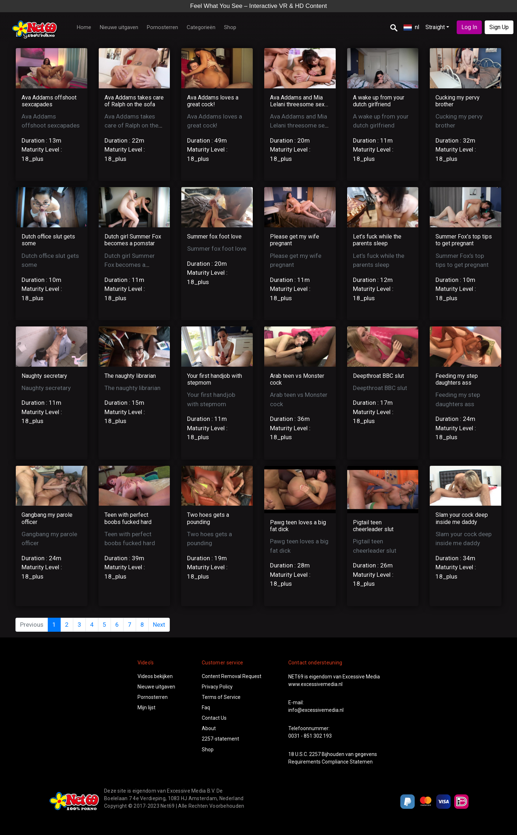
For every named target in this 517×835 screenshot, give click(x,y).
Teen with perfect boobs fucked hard (128, 518)
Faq (206, 707)
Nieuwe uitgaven (119, 27)
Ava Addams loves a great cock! (212, 101)
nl (411, 27)
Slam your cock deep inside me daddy (462, 518)
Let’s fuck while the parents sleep (377, 240)
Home (84, 27)
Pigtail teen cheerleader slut (373, 526)
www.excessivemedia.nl (315, 684)
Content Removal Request (231, 676)
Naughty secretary (44, 375)
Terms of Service (221, 697)
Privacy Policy (217, 687)
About (209, 728)
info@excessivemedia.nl (316, 710)
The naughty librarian (130, 375)
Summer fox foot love (214, 236)
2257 (315, 754)
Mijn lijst (146, 707)
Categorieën (201, 27)
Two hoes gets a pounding (208, 518)
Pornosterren (162, 27)
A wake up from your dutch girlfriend (378, 101)
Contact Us (214, 718)
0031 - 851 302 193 (310, 736)
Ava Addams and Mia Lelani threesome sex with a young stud (297, 104)
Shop (230, 27)
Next (159, 624)
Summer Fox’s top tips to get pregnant (464, 240)
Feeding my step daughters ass (457, 379)
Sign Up (499, 27)
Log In (469, 27)
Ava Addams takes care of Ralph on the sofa (134, 101)
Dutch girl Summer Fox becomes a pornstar (132, 240)
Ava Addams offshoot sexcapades (49, 101)
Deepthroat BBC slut (378, 375)
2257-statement (220, 739)
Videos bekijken (155, 676)
